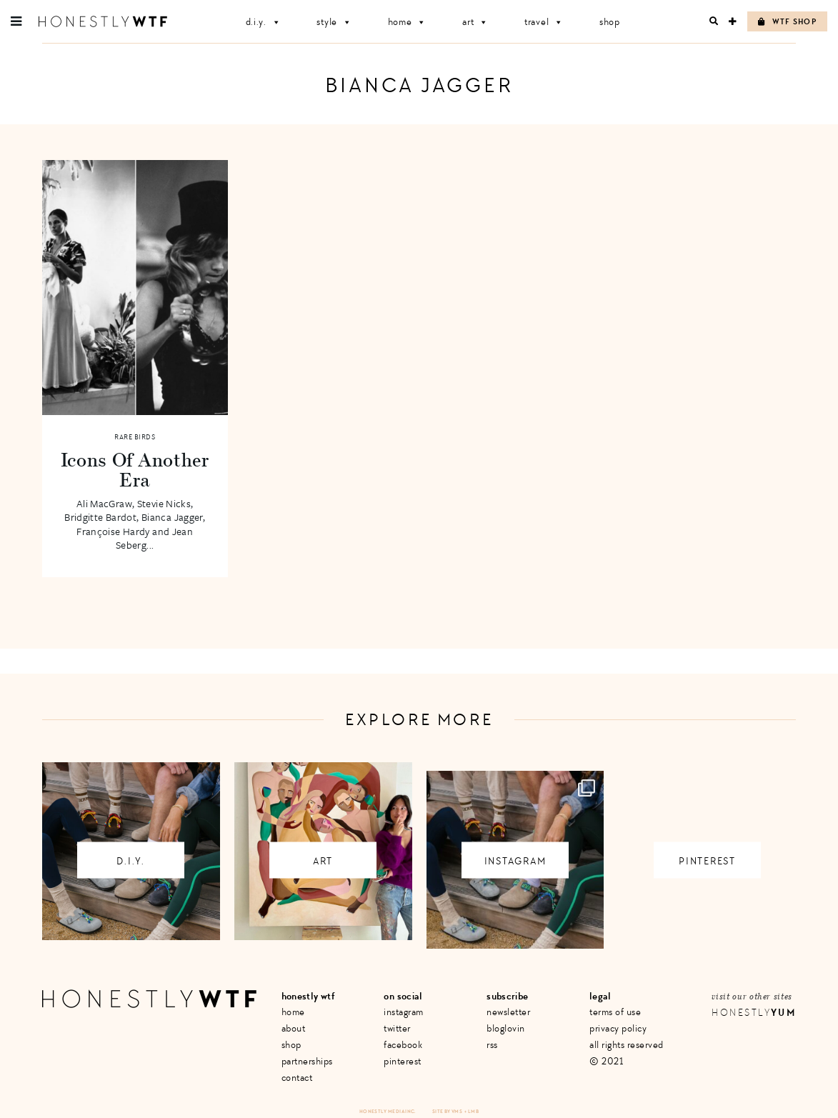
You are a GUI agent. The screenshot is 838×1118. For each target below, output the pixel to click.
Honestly (754, 1013)
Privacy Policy (618, 1028)
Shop (609, 22)
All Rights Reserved (626, 1045)
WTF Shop (787, 21)
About (293, 1028)
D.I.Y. (263, 22)
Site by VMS (447, 1111)
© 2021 (606, 1061)
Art (475, 22)
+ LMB (471, 1111)
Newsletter (508, 1012)
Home (407, 22)
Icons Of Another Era (135, 469)
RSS (492, 1045)
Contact (297, 1078)
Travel (544, 22)
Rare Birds (134, 437)
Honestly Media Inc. (387, 1111)
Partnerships (307, 1061)
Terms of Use (615, 1012)
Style (333, 22)
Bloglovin (506, 1028)
